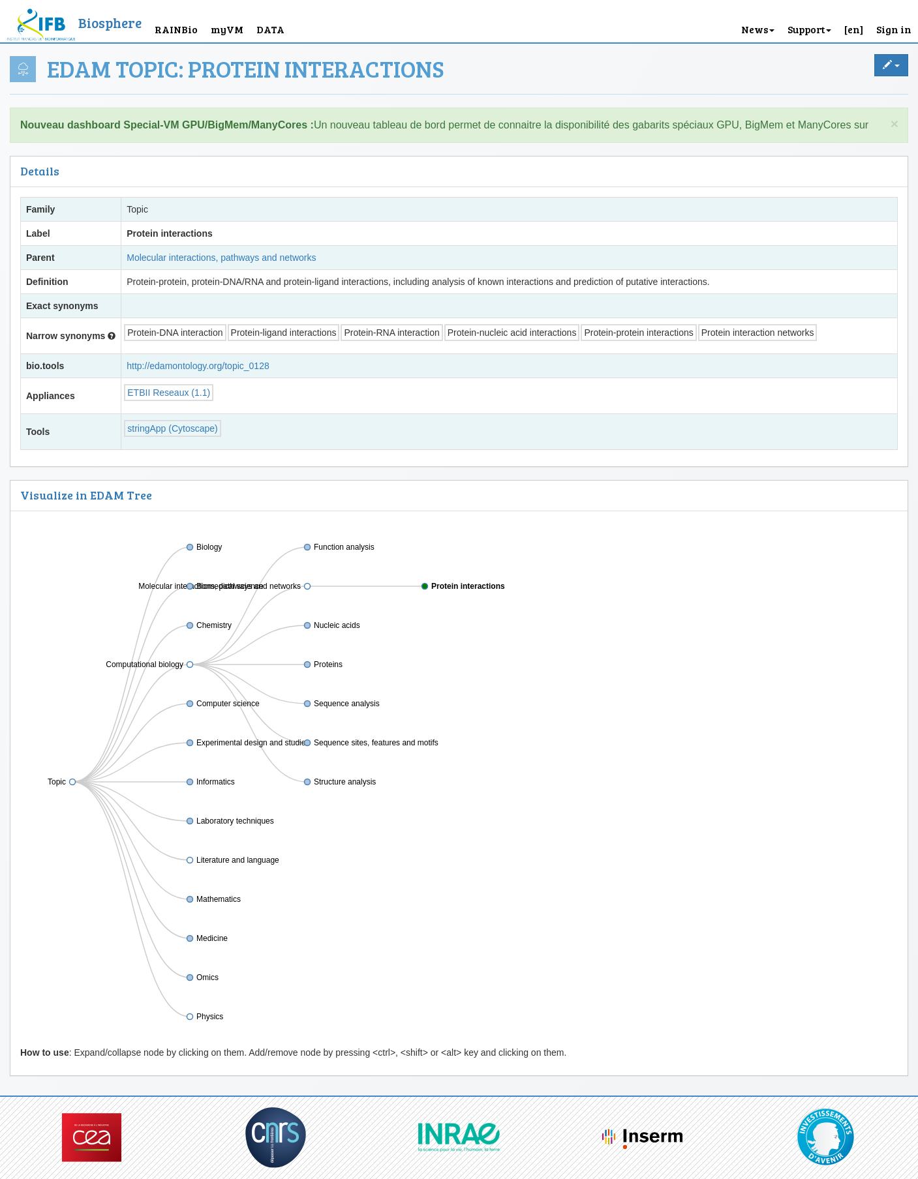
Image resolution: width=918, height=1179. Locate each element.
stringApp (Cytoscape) (172, 428)
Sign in (893, 29)
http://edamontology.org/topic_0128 (198, 366)
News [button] (757, 29)
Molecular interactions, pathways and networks (221, 257)
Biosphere (110, 22)
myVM (227, 29)
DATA (270, 29)
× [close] (894, 123)
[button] (854, 21)
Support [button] (809, 29)
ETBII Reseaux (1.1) (168, 392)
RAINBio (176, 29)
